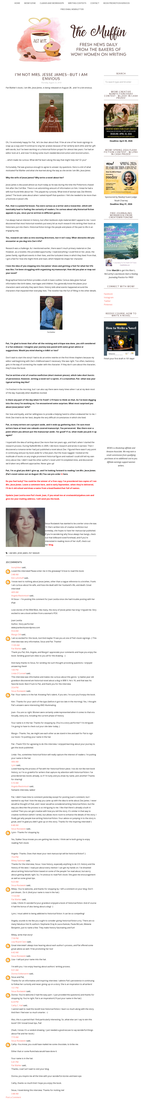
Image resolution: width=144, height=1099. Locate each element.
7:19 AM (15, 1037)
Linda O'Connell (18, 673)
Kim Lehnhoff (17, 578)
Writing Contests (77, 3)
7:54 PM (15, 857)
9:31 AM (15, 970)
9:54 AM (15, 631)
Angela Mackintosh (20, 595)
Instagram (108, 297)
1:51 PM (15, 987)
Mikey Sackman (18, 860)
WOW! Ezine (30, 3)
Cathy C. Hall (17, 1005)
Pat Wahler (34, 553)
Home (17, 3)
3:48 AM (15, 574)
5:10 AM (15, 783)
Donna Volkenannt (20, 973)
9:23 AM (15, 881)
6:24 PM (15, 1002)
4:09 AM (15, 592)
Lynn (13, 765)
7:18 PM (15, 938)
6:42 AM (15, 952)
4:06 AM (15, 761)
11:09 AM (15, 645)
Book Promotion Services (116, 3)
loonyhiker (16, 567)
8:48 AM (15, 825)
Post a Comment (13, 1097)
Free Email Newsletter (72, 9)
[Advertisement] (121, 403)
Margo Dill (16, 634)
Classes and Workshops (52, 3)
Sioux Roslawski (18, 691)
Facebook (108, 294)
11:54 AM (15, 896)
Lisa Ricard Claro (18, 941)
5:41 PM (15, 1062)
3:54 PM (15, 687)
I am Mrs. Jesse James (18, 553)
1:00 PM (15, 669)
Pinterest (108, 304)
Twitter (107, 301)
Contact (94, 3)
